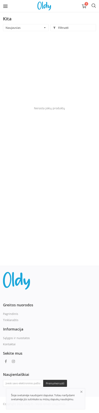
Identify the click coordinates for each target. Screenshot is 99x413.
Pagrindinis (10, 314)
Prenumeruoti (55, 383)
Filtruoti (61, 28)
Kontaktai (9, 344)
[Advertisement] (49, 67)
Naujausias (13, 28)
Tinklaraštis (10, 320)
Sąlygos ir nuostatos (16, 338)
